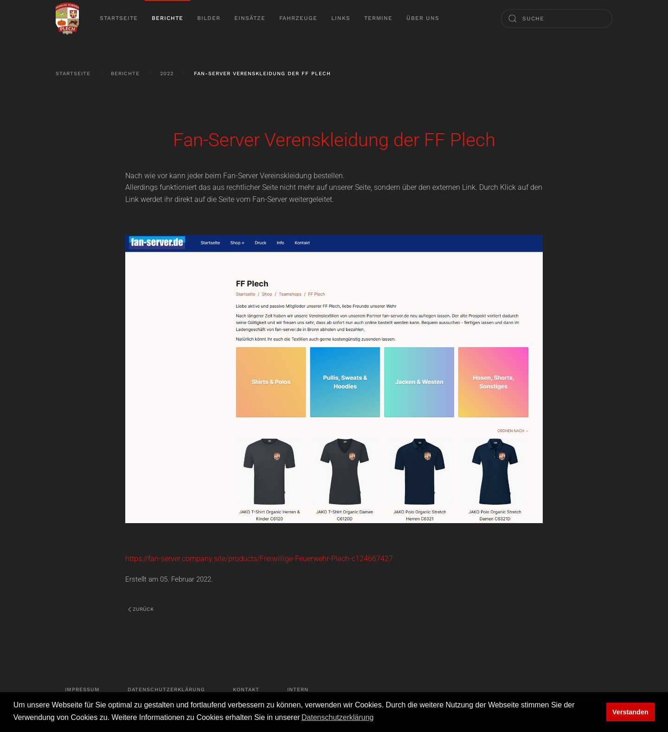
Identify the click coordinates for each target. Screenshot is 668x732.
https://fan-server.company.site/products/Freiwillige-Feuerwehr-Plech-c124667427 (259, 558)
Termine (378, 18)
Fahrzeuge (298, 18)
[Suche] (556, 18)
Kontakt (246, 690)
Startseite (119, 18)
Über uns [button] (422, 18)
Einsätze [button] (249, 18)
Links (340, 18)
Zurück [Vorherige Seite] (141, 609)
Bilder (208, 18)
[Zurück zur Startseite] (67, 18)
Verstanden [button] (630, 712)
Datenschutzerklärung (166, 690)
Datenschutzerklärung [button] (338, 717)
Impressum (82, 690)
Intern (297, 690)
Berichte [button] (167, 18)
